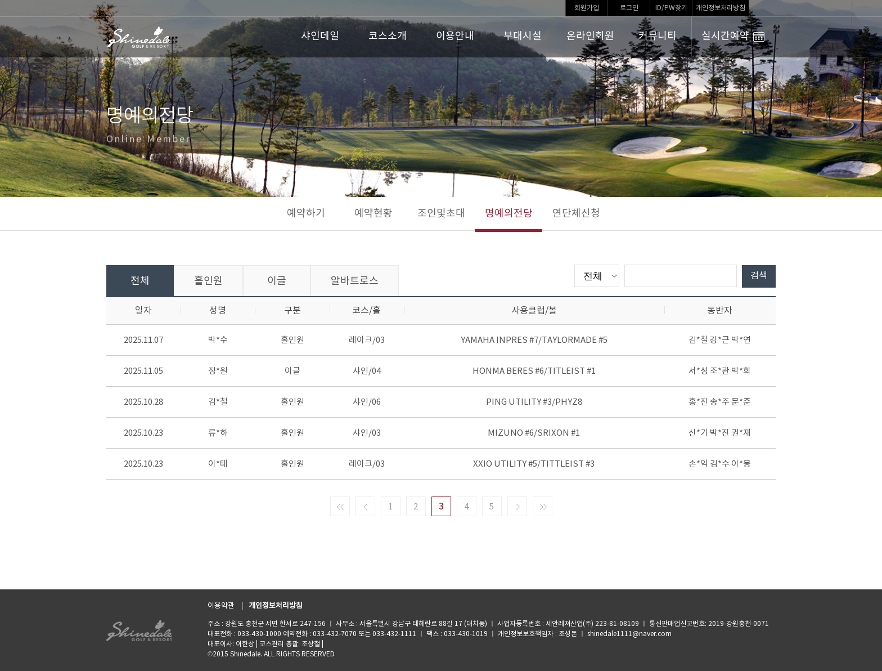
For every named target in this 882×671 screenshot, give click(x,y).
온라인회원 (590, 36)
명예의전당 (509, 214)
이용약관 (221, 606)
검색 (758, 276)
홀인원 (208, 281)
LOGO (139, 37)
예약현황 (373, 214)
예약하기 (306, 214)
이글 (276, 281)
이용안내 (455, 36)
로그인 (629, 8)
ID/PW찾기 (671, 8)
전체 (140, 281)
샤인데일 (320, 36)
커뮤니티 (657, 36)
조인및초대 (441, 214)
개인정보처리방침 (720, 8)
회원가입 (586, 8)
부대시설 (522, 36)
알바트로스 (355, 281)
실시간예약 (732, 36)
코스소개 (387, 36)
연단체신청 (576, 214)
